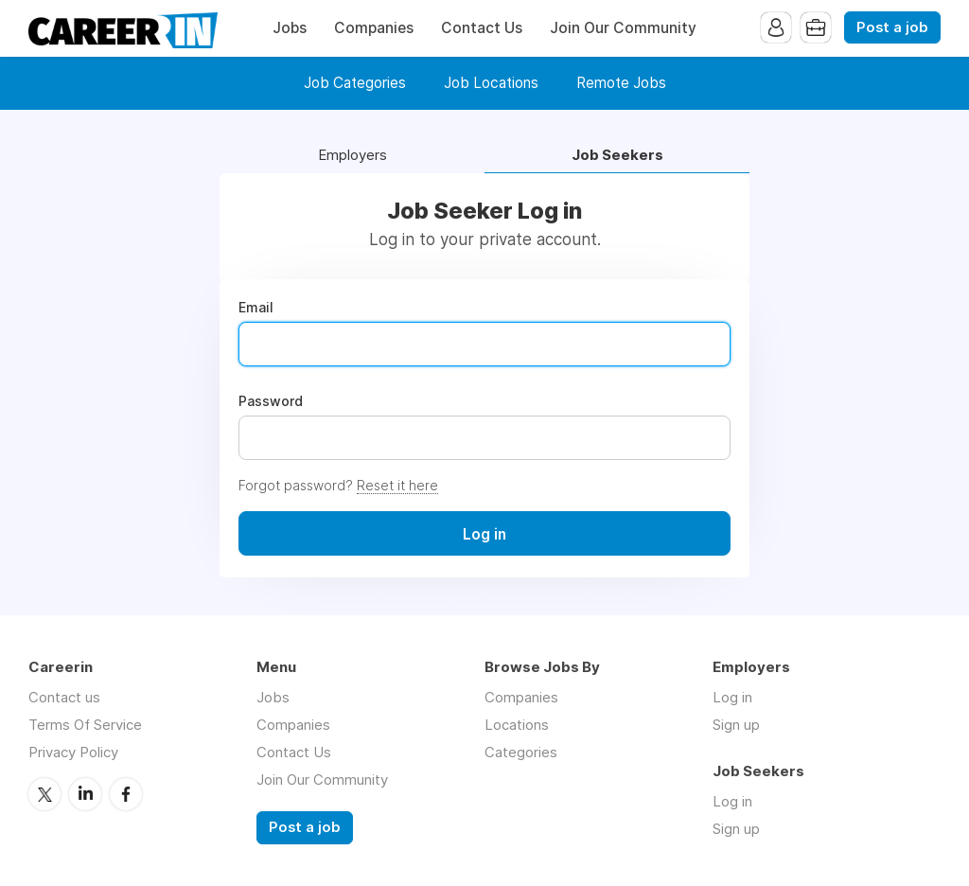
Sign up (736, 725)
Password (270, 401)
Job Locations (491, 83)
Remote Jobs (621, 83)
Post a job (892, 27)
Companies (374, 28)
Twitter (44, 794)
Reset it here (397, 485)
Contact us (64, 697)
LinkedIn (85, 794)
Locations (516, 725)
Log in (732, 697)
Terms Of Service (85, 725)
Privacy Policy (73, 752)
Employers (352, 156)
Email (255, 307)
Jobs (290, 28)
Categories (520, 752)
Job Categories (355, 83)
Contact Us (481, 28)
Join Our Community (623, 28)
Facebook (126, 794)
